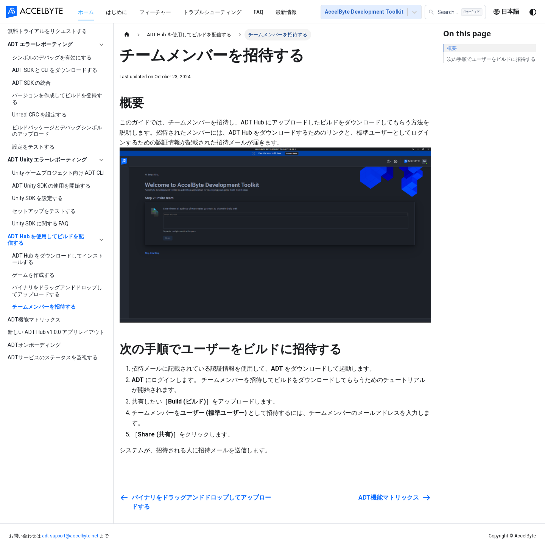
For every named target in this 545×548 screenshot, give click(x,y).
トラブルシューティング (212, 12)
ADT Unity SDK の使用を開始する (51, 186)
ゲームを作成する (33, 275)
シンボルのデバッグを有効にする (52, 57)
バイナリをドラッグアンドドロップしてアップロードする (57, 290)
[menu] (190, 11)
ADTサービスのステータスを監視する (53, 357)
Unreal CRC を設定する (39, 115)
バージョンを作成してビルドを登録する (57, 98)
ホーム (86, 12)
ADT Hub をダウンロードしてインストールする (57, 259)
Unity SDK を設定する (37, 198)
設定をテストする (33, 147)
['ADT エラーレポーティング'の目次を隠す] (101, 45)
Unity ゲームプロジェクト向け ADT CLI (58, 173)
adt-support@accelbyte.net (70, 536)
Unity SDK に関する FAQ (40, 223)
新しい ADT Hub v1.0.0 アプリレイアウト (56, 332)
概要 (452, 48)
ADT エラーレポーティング (40, 44)
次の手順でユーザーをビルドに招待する (491, 59)
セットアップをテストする (44, 211)
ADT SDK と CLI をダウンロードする (54, 70)
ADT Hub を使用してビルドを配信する (46, 239)
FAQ (258, 12)
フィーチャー (155, 12)
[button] (455, 12)
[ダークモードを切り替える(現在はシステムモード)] (533, 12)
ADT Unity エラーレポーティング (47, 160)
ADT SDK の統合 (31, 83)
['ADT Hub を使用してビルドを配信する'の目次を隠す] (101, 240)
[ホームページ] (127, 34)
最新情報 (286, 12)
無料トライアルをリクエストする (47, 31)
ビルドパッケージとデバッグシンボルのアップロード (57, 130)
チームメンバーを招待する (44, 307)
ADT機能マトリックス (34, 320)
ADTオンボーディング (34, 345)
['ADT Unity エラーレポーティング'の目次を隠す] (101, 160)
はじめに (116, 12)
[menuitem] (86, 11)
